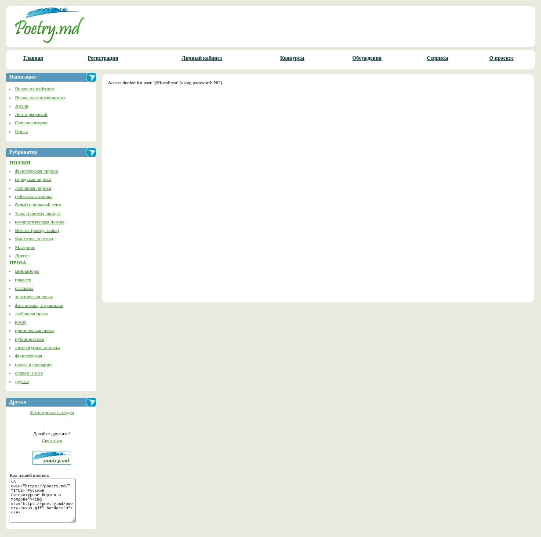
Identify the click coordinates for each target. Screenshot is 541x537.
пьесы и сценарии (33, 364)
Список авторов (31, 122)
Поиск (21, 131)
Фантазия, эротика (34, 238)
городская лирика (33, 179)
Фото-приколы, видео (52, 412)
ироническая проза (34, 330)
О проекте (501, 58)
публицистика (29, 339)
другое (22, 381)
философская (28, 355)
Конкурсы (292, 58)
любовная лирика (33, 188)
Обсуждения (366, 58)
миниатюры (27, 271)
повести (23, 279)
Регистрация (103, 58)
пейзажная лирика (33, 196)
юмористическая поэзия (39, 221)
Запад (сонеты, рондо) (38, 213)
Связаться (52, 440)
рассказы (24, 288)
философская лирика (36, 170)
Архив (21, 105)
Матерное (25, 247)
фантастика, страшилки (39, 305)
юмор (20, 321)
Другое (22, 255)
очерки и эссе (29, 372)
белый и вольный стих (38, 204)
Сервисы (437, 58)
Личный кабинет (202, 58)
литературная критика (37, 347)
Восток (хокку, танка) (37, 230)
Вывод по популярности (40, 97)
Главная (33, 58)
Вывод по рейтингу (34, 88)
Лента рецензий (31, 114)
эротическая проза (34, 296)
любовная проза (31, 313)
